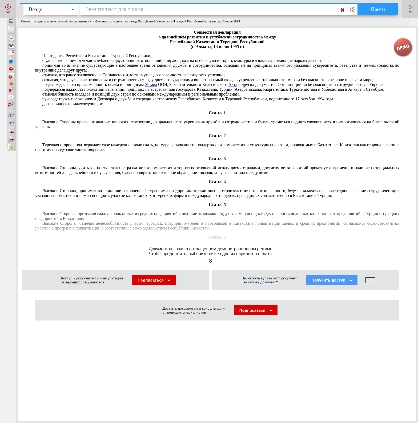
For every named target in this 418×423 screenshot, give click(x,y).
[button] (8, 9)
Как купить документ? (260, 282)
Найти (378, 9)
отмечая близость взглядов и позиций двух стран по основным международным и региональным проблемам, (141, 94)
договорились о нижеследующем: (72, 103)
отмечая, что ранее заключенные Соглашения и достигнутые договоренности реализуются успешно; (133, 75)
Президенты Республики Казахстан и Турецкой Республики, (96, 55)
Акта (232, 84)
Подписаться (154, 280)
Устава (151, 84)
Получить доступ (331, 280)
